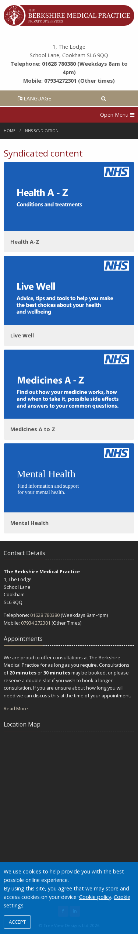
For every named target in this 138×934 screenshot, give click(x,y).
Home (9, 130)
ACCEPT (17, 921)
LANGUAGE (34, 98)
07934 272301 (35, 622)
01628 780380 (45, 615)
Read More (16, 708)
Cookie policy (95, 896)
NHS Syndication (42, 130)
